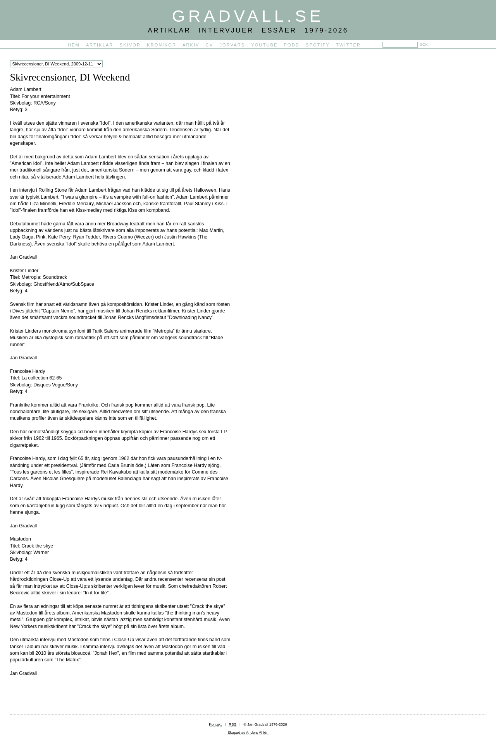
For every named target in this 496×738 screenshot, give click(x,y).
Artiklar (100, 45)
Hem (74, 45)
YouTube (264, 45)
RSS (232, 724)
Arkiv (191, 45)
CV (210, 45)
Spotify (318, 45)
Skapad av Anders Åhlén (247, 732)
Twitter (348, 45)
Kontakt (215, 724)
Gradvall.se (248, 16)
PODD (292, 45)
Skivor (130, 45)
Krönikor (161, 45)
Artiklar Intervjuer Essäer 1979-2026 (248, 30)
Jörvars (232, 45)
